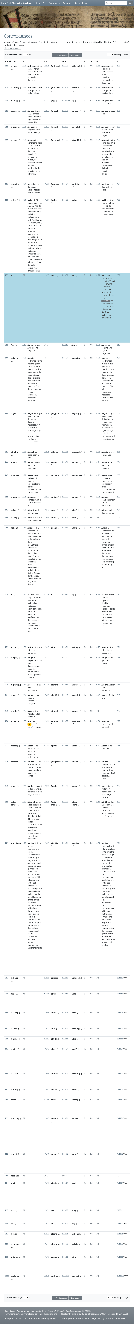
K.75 (6, 711)
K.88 (6, 1073)
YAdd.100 (120, 1276)
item (36, 597)
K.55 (6, 127)
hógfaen (31, 129)
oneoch (31, 885)
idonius (104, 775)
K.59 (6, 275)
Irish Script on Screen (116, 1318)
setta (103, 852)
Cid (38, 877)
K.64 (6, 462)
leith (108, 132)
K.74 (6, 695)
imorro (31, 767)
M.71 (98, 745)
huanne (104, 807)
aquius (39, 608)
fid (36, 157)
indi (103, 433)
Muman (31, 600)
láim (31, 208)
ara (110, 315)
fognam (105, 942)
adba (30, 804)
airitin (103, 871)
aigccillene (16, 843)
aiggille (54, 843)
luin (112, 536)
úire (34, 813)
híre (39, 225)
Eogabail (31, 350)
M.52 (98, 127)
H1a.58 (46, 978)
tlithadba (34, 539)
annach (74, 1118)
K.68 (6, 517)
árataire (31, 625)
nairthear (105, 278)
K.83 (6, 993)
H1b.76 (65, 721)
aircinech (15, 475)
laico (37, 93)
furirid (39, 361)
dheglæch (32, 80)
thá (29, 620)
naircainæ (105, 908)
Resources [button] (67, 3)
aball (13, 1183)
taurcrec (31, 942)
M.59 (98, 413)
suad (40, 824)
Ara (35, 242)
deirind (110, 303)
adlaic (30, 880)
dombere (36, 211)
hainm (104, 80)
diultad (31, 764)
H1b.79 (65, 786)
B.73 (24, 657)
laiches (30, 93)
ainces (14, 1089)
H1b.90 (65, 1099)
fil (35, 159)
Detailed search (82, 3)
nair (110, 942)
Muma (30, 234)
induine (31, 363)
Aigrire (104, 684)
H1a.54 (46, 761)
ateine (104, 724)
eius (29, 90)
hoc (29, 561)
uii (37, 427)
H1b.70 (65, 594)
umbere (106, 211)
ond (31, 810)
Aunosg (104, 111)
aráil (37, 416)
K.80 (6, 802)
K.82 (6, 978)
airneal (54, 711)
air (107, 208)
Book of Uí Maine (38, 1318)
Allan (30, 517)
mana (36, 620)
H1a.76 (46, 1276)
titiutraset (106, 902)
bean (38, 786)
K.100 (7, 1276)
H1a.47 (46, 647)
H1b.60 (65, 345)
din (40, 71)
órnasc (36, 113)
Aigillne (31, 843)
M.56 (98, 275)
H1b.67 (65, 510)
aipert (35, 372)
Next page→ (75, 55)
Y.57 (118, 184)
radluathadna (33, 545)
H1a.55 (46, 786)
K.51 (6, 66)
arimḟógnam (33, 945)
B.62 (24, 358)
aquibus (105, 600)
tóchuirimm (33, 757)
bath (35, 455)
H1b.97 (65, 1028)
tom (109, 614)
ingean (104, 350)
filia (37, 791)
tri (110, 292)
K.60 (6, 345)
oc (35, 578)
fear (113, 849)
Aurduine (32, 184)
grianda (37, 674)
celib (103, 911)
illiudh (110, 380)
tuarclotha (106, 936)
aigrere (14, 684)
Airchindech (33, 475)
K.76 (6, 721)
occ (39, 567)
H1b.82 (65, 978)
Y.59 (118, 275)
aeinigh (110, 430)
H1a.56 (46, 802)
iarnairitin (32, 899)
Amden (104, 761)
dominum (32, 751)
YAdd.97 (120, 1028)
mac (39, 119)
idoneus (31, 773)
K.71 (6, 647)
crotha (30, 564)
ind (113, 436)
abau (112, 100)
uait (113, 281)
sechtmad (32, 361)
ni (111, 77)
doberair (31, 400)
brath (30, 168)
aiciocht (55, 1073)
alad (53, 1049)
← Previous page (60, 55)
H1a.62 (46, 1039)
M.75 (98, 657)
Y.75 (118, 711)
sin (29, 380)
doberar (31, 422)
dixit (29, 151)
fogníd (37, 189)
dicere (30, 928)
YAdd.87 (120, 1049)
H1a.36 (46, 200)
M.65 (98, 528)
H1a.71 (46, 1210)
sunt (103, 292)
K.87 (6, 1049)
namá (30, 375)
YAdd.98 (120, 1244)
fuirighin (105, 157)
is (33, 145)
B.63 (24, 413)
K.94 (6, 1183)
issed (30, 830)
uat (29, 228)
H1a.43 (46, 510)
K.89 (6, 1089)
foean (104, 129)
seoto (110, 933)
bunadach (32, 499)
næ (112, 877)
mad (29, 430)
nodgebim (37, 389)
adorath (105, 849)
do (38, 77)
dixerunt (31, 614)
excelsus (31, 484)
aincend (34, 171)
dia (110, 206)
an (107, 159)
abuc (53, 993)
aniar (30, 211)
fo (114, 764)
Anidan (31, 761)
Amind (104, 462)
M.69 (98, 695)
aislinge (14, 978)
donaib (36, 914)
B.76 (24, 711)
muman (104, 597)
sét (32, 852)
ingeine (35, 347)
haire (32, 214)
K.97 (6, 1234)
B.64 (24, 452)
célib (29, 916)
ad (36, 510)
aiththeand (32, 143)
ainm (30, 77)
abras (13, 1099)
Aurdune (105, 184)
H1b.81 (65, 843)
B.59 (24, 184)
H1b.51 (65, 66)
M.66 (98, 594)
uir (40, 807)
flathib (30, 911)
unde (36, 148)
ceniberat (32, 939)
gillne (109, 916)
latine (37, 484)
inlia (33, 819)
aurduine (15, 184)
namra (30, 716)
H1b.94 (65, 1183)
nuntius (31, 663)
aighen (14, 127)
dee (39, 510)
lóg (36, 857)
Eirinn (32, 256)
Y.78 (118, 761)
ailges (13, 413)
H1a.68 (46, 1154)
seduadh (111, 871)
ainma (104, 916)
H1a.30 (46, 87)
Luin (39, 556)
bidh (103, 132)
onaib (39, 905)
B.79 (24, 786)
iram (31, 262)
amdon (104, 764)
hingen (38, 789)
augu (103, 846)
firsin (30, 871)
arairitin (110, 857)
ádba (30, 813)
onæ (39, 804)
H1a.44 (46, 517)
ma (102, 617)
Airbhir (104, 200)
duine (30, 378)
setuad (104, 860)
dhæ (103, 513)
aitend (14, 140)
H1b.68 (65, 517)
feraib (30, 931)
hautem (104, 770)
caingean (31, 703)
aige (39, 684)
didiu (103, 74)
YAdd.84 (120, 1012)
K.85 (6, 1028)
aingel (14, 657)
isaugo (30, 866)
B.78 (24, 745)
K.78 (6, 761)
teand (30, 148)
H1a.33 (46, 127)
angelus (31, 660)
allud (53, 1039)
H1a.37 (46, 275)
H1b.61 (65, 358)
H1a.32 (46, 111)
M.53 (98, 140)
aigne (13, 695)
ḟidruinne (31, 174)
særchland (34, 122)
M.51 (98, 111)
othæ (111, 802)
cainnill (39, 578)
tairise (30, 775)
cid (40, 897)
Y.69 (118, 528)
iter (36, 206)
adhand (14, 528)
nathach (108, 547)
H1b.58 (65, 200)
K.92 (6, 1154)
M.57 (98, 345)
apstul (54, 745)
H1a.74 (46, 1244)
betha (37, 270)
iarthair (31, 270)
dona (34, 908)
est (29, 222)
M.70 (98, 721)
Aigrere (31, 684)
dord (30, 576)
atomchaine (106, 165)
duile (103, 168)
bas (29, 457)
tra (37, 899)
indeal (30, 714)
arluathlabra (33, 547)
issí (36, 836)
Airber (30, 200)
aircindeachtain (108, 489)
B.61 (24, 345)
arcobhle (105, 397)
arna (103, 899)
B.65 (24, 462)
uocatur (36, 794)
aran (113, 939)
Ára (34, 251)
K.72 (6, 657)
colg (29, 581)
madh (106, 623)
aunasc (14, 111)
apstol (14, 745)
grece (35, 481)
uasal (105, 492)
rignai (37, 570)
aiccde (14, 1012)
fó (40, 761)
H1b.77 (65, 745)
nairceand (105, 877)
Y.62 (118, 413)
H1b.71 (65, 647)
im (102, 623)
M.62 (98, 475)
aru (113, 295)
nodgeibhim (106, 392)
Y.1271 (119, 1210)
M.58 (98, 358)
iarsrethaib (32, 824)
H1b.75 (65, 711)
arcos (30, 481)
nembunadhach (108, 499)
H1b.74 (65, 695)
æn (37, 528)
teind (109, 145)
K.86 (6, 1039)
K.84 (6, 1012)
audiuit (31, 608)
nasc (38, 111)
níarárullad (35, 380)
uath (35, 804)
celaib (32, 559)
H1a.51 (46, 711)
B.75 (24, 695)
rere (29, 687)
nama (103, 71)
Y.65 (118, 475)
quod (30, 465)
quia (109, 289)
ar (39, 184)
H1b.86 (65, 1039)
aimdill (107, 561)
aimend (54, 462)
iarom (39, 866)
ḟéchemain (32, 653)
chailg (109, 564)
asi (36, 237)
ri (109, 553)
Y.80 (118, 802)
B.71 (24, 594)
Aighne (31, 695)
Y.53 (118, 100)
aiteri (53, 647)
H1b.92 (65, 1154)
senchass (33, 827)
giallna (109, 846)
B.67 (24, 497)
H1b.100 (65, 1276)
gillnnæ (31, 868)
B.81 (24, 802)
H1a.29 (46, 66)
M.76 (98, 843)
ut (41, 220)
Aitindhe (105, 721)
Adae (30, 510)
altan (13, 517)
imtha (104, 614)
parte (30, 611)
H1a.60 (46, 1012)
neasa (104, 303)
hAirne (38, 248)
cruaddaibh (106, 550)
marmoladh (106, 425)
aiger (112, 684)
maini (33, 628)
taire (103, 620)
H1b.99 (65, 1257)
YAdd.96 (120, 1223)
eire (103, 214)
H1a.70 (46, 1183)
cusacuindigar (34, 436)
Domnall (37, 573)
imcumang (106, 888)
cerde (37, 192)
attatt (39, 245)
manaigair (105, 171)
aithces (14, 87)
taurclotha (32, 936)
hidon (38, 767)
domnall (105, 556)
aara (110, 617)
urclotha (110, 852)
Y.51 (118, 66)
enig (39, 430)
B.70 (24, 528)
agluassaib (32, 119)
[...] (12, 68)
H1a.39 (46, 452)
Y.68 (118, 517)
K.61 (6, 358)
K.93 (6, 1175)
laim (103, 208)
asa (102, 863)
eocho (105, 68)
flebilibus (105, 603)
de (109, 345)
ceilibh (109, 919)
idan (111, 767)
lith (37, 819)
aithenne (15, 721)
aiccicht (14, 1073)
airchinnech (76, 475)
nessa (38, 253)
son (38, 919)
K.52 (6, 87)
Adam (104, 528)
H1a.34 (46, 140)
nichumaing (33, 888)
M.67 (98, 647)
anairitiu (31, 891)
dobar (104, 375)
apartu (104, 358)
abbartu (15, 358)
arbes (37, 874)
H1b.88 (65, 1073)
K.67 (6, 510)
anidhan (14, 761)
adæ (53, 510)
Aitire (30, 647)
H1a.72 (46, 1223)
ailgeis (112, 413)
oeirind (108, 309)
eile (109, 885)
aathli (111, 724)
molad (32, 427)
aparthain (105, 369)
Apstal (31, 745)
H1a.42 (46, 497)
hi (28, 539)
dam (38, 617)
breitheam (32, 690)
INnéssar (31, 617)
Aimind (31, 462)
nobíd (30, 116)
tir (105, 298)
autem (30, 925)
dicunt (30, 671)
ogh (113, 127)
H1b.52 (65, 87)
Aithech (31, 66)
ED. (29, 724)
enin (113, 791)
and (29, 251)
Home (38, 3)
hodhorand (32, 849)
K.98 (6, 1244)
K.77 (6, 745)
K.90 (6, 1099)
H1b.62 (65, 413)
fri (37, 386)
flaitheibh (105, 914)
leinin (103, 536)
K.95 (6, 1210)
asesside (31, 237)
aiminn (74, 462)
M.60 (98, 452)
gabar (37, 363)
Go (130, 3)
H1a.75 (46, 1257)
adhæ (13, 510)
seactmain (105, 427)
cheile (30, 389)
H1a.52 (46, 721)
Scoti (35, 669)
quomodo (36, 90)
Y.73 (118, 684)
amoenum (32, 468)
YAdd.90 (120, 1099)
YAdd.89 (120, 1089)
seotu (110, 894)
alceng (54, 1028)
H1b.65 (65, 475)
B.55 (24, 87)
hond (34, 830)
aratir (103, 289)
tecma (38, 520)
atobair (36, 375)
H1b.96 (65, 1223)
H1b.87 (65, 1049)
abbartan (75, 358)
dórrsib (31, 187)
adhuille (36, 168)
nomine (37, 345)
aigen (74, 127)
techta (38, 369)
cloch (35, 810)
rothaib (31, 570)
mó (29, 623)
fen (106, 594)
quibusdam (32, 603)
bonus (39, 660)
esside (39, 259)
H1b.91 (65, 1118)
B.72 (24, 647)
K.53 (6, 100)
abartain (34, 366)
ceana (104, 383)
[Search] (116, 3)
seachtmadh (106, 361)
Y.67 (118, 510)
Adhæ (104, 510)
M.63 (98, 497)
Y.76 (118, 721)
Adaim (111, 559)
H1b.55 (65, 127)
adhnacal (15, 1175)
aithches (75, 87)
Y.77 (118, 745)
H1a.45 (46, 528)
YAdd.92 (120, 1154)
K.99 (6, 1257)
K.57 (6, 184)
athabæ (14, 452)
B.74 (24, 684)
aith (29, 71)
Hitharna (37, 533)
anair (30, 203)
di (28, 208)
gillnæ (30, 846)
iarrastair (31, 838)
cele (103, 389)
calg (112, 561)
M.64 (98, 510)
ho (35, 262)
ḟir (112, 891)
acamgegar (106, 436)
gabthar (105, 366)
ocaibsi (35, 576)
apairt (104, 372)
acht (34, 77)
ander (13, 786)
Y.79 (118, 786)
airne (103, 295)
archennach (32, 478)
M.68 (98, 684)
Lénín (34, 556)
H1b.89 (65, 1089)
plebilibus (32, 606)
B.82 (24, 843)
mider (104, 789)
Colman (35, 553)
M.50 (98, 100)
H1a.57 (46, 843)
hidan (37, 764)
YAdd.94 (120, 1183)
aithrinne (15, 1244)
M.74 (98, 802)
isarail (109, 416)
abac (13, 993)
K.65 (6, 475)
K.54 (6, 111)
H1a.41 (46, 475)
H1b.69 (65, 528)
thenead (37, 727)
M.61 (98, 462)
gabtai (104, 933)
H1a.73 (46, 1028)
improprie (32, 919)
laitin (103, 486)
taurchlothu (33, 897)
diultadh (105, 767)
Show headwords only (12, 48)
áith (39, 66)
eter (103, 206)
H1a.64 (46, 1073)
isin (29, 366)
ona (112, 908)
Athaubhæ (32, 452)
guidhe (106, 422)
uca (106, 863)
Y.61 (118, 358)
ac (33, 581)
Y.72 (118, 657)
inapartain (105, 394)
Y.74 (118, 695)
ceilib (30, 908)
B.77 (24, 721)
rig (29, 573)
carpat (30, 597)
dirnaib (104, 545)
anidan (74, 761)
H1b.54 (65, 111)
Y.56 (118, 140)
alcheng (75, 1028)
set (108, 883)
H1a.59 (46, 993)
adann (74, 528)
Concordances (55, 3)
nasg (113, 111)
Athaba (104, 452)
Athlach (105, 66)
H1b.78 (65, 761)
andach (14, 1118)
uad (39, 863)
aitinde (54, 721)
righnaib (105, 553)
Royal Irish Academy (75, 1318)
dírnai (33, 561)
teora (32, 248)
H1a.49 (46, 684)
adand (30, 578)
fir (39, 891)
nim (29, 171)
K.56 (6, 140)
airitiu (36, 871)
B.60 (24, 200)
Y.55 (118, 127)
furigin (30, 159)
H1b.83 (65, 993)
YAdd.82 (120, 978)
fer (112, 594)
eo (38, 462)
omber (104, 894)
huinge (104, 542)
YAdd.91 (120, 1118)
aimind (14, 462)
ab (36, 462)
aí (33, 698)
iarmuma (108, 284)
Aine (30, 345)
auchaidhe (76, 1276)
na (29, 122)
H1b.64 (65, 462)
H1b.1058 (66, 100)
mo (35, 581)
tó (33, 620)
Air (36, 217)
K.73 (6, 684)
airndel (14, 711)
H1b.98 (65, 1244)
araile (37, 378)
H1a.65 (46, 1089)
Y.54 (118, 111)
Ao (102, 100)
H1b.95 (65, 1210)
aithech (14, 66)
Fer (40, 597)
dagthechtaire (34, 666)
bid (29, 132)
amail (38, 129)
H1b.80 (65, 802)
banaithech (32, 567)
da (112, 427)
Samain (31, 154)
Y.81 (118, 843)
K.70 (6, 594)
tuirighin (105, 162)
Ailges (30, 413)
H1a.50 (46, 695)
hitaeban (31, 162)
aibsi (106, 559)
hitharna (31, 530)
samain (104, 151)
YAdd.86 (120, 1039)
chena (30, 383)
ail (35, 517)
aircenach (105, 478)
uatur (103, 810)
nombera (110, 203)
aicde (53, 1012)
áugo (39, 843)
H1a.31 (46, 100)
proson (107, 922)
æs (33, 192)
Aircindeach (106, 475)
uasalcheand (34, 492)
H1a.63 (46, 1049)
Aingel (30, 657)
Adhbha (105, 802)
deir (31, 789)
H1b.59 (65, 275)
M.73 (98, 761)
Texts (44, 3)
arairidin (35, 860)
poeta (30, 533)
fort (40, 208)
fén (32, 594)
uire (103, 816)
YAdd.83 (120, 993)
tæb (103, 159)
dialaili (104, 378)
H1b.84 (65, 1012)
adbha (106, 804)
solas (30, 674)
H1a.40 (46, 462)
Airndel (31, 711)
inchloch (31, 836)
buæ (39, 499)
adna (53, 1257)
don (36, 868)
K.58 (6, 200)
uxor (40, 87)
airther (31, 245)
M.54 (98, 184)
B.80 (24, 761)
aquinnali (105, 608)
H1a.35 (46, 184)
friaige (112, 695)
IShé (29, 819)
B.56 (24, 111)
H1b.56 (65, 140)
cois (106, 433)
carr (37, 594)
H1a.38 (46, 413)
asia (103, 309)
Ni (36, 154)
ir (28, 225)
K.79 (6, 786)
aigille (30, 914)
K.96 (6, 1223)
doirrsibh (105, 187)
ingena (104, 791)
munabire (36, 203)
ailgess (74, 413)
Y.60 (118, 345)
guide (103, 416)
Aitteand (32, 140)
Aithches (32, 87)
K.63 (6, 452)
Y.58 (118, 200)
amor (13, 1154)
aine (110, 347)
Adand (31, 528)
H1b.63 (65, 452)
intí (29, 433)
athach (110, 71)
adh (110, 510)
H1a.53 (46, 745)
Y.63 (118, 452)
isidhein (104, 315)
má (38, 628)
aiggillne (75, 843)
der (29, 791)
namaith (105, 77)
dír (30, 513)
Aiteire (104, 647)
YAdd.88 (120, 1073)
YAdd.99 (120, 1257)
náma (36, 68)
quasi (106, 100)
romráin (31, 165)
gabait (36, 931)
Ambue (104, 497)
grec (112, 481)
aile (35, 885)
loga (112, 854)
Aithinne (32, 721)
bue (105, 502)
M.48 (98, 66)
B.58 (24, 140)
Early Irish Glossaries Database (16, 3)
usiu (109, 378)
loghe (103, 430)
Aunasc (31, 111)
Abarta (31, 358)
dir (107, 513)
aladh (13, 1049)
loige (34, 430)
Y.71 (118, 647)
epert (30, 386)
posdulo (31, 748)
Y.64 (118, 462)
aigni (53, 695)
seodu (37, 894)
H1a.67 (46, 1118)
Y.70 (118, 594)
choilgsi (31, 584)
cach (29, 220)
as (35, 253)
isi (40, 366)
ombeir (31, 894)
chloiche (31, 816)
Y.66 (118, 497)
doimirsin (105, 868)
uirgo (30, 794)
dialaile (104, 854)
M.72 (98, 786)
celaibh (106, 539)
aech (30, 68)
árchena (31, 217)
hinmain (31, 157)
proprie (37, 922)
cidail (103, 880)
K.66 (6, 497)
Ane (12, 345)
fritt (37, 200)
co (36, 165)
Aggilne (105, 843)
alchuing (15, 1028)
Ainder (31, 786)
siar (29, 265)
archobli (31, 394)
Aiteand (105, 140)
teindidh (105, 143)
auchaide (15, 1276)
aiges (30, 698)
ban (103, 547)
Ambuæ (31, 497)
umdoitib (37, 116)
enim (33, 791)
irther (30, 259)
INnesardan (106, 611)
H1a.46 (46, 594)
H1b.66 (65, 497)
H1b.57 (65, 184)
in (34, 268)
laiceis (104, 93)
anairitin (105, 891)
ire (37, 234)
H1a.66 (46, 1099)
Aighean (31, 127)
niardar (104, 380)
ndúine (31, 189)
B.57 (24, 127)
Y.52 (118, 87)
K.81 (6, 843)
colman (104, 533)
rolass (30, 821)
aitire (13, 647)
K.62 (6, 413)
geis (40, 413)
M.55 (98, 200)
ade (103, 650)
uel (40, 791)
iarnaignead (33, 833)
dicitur (30, 242)
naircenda (32, 877)
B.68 (24, 510)
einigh (104, 857)
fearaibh (109, 931)
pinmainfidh (106, 154)
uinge (38, 559)
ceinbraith (105, 939)
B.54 (24, 66)
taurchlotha (33, 854)
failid (31, 677)
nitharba (31, 550)
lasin (29, 192)
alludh (14, 1039)
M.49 (98, 87)
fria (111, 386)
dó (40, 206)
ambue (14, 497)
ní (38, 74)
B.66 (24, 475)
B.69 (24, 517)
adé (40, 647)
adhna (14, 1257)
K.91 (6, 1118)
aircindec (55, 475)
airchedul (32, 700)
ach (12, 1210)
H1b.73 (65, 684)
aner (103, 786)
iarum (104, 866)
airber (14, 200)
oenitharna (106, 530)
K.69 (6, 528)
